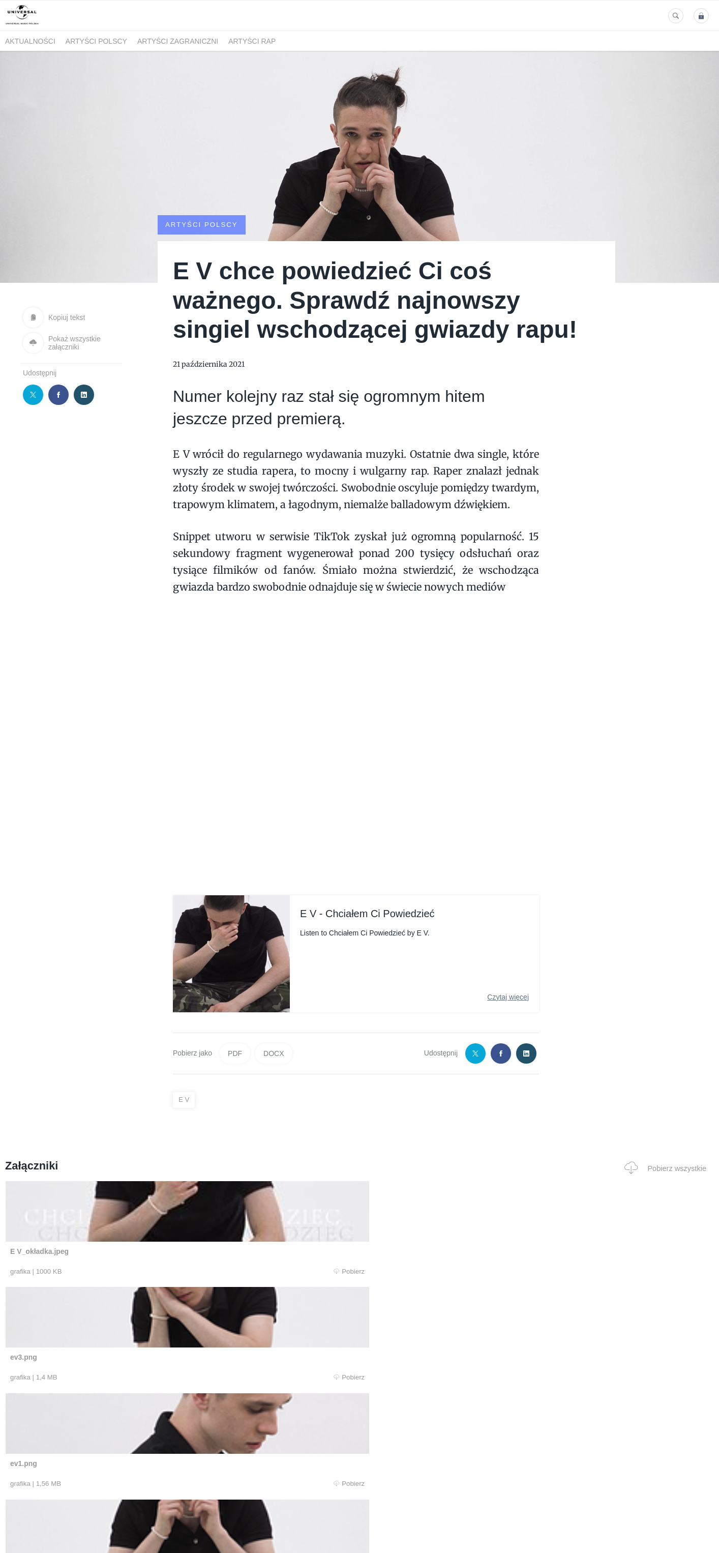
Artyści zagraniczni (177, 41)
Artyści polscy (96, 41)
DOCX (273, 1053)
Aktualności (30, 41)
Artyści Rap (252, 41)
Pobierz (155, 1272)
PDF (235, 1053)
